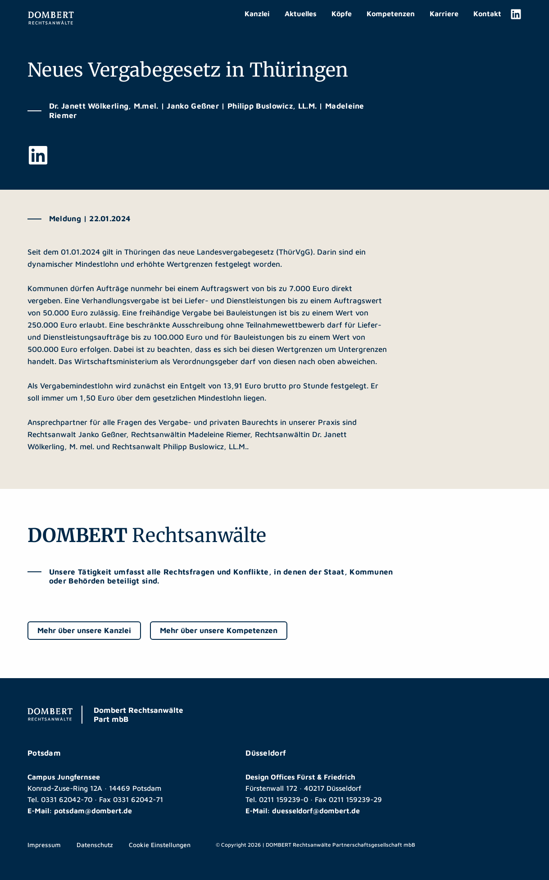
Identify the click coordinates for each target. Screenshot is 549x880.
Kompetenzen (391, 13)
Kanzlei (257, 13)
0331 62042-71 (138, 799)
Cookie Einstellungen (160, 844)
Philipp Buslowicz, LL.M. (205, 446)
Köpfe (341, 13)
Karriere (444, 13)
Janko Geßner (102, 434)
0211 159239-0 (283, 799)
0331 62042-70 (66, 799)
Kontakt (487, 13)
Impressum (44, 844)
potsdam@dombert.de (93, 811)
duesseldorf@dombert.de (316, 811)
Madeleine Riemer (219, 434)
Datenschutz (95, 844)
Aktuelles (301, 13)
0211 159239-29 (355, 799)
